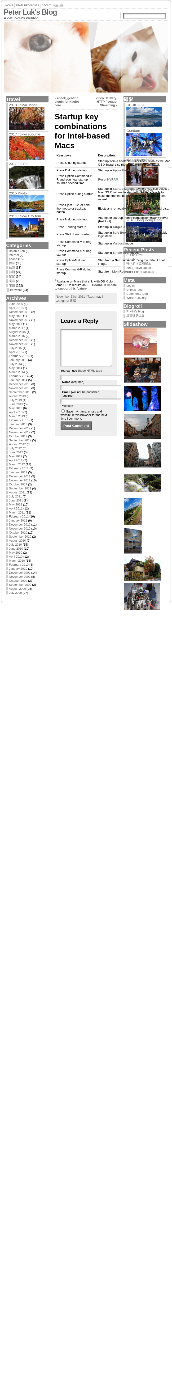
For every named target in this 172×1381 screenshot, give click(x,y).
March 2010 (17, 560)
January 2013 (18, 424)
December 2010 (20, 524)
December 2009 (20, 572)
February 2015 (19, 356)
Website (67, 413)
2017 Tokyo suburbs (25, 134)
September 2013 (20, 392)
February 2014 (19, 376)
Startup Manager (125, 188)
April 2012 (16, 460)
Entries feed (134, 289)
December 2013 (20, 384)
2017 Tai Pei (18, 164)
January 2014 (18, 380)
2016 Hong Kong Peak (144, 220)
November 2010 (20, 528)
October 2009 (18, 580)
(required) (73, 389)
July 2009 (15, 592)
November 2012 (20, 432)
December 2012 (20, 428)
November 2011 (20, 480)
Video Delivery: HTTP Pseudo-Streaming (106, 101)
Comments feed (137, 293)
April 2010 (16, 556)
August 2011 (17, 492)
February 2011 (19, 516)
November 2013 (20, 388)
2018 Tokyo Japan (23, 105)
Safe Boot (120, 232)
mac (98, 296)
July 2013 (15, 400)
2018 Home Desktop (140, 272)
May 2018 (15, 316)
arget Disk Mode (125, 227)
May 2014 (15, 368)
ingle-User (121, 252)
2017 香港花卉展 (139, 190)
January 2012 (18, 472)
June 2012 (16, 452)
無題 (12, 272)
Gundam (133, 131)
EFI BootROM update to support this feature (86, 286)
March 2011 (17, 512)
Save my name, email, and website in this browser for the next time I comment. (84, 422)
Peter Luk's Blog (30, 12)
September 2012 (20, 440)
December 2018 (20, 312)
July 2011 (15, 496)
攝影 (12, 263)
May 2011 (15, 504)
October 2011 (18, 484)
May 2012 (15, 456)
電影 (12, 281)
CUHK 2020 (135, 105)
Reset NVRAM (108, 179)
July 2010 (15, 544)
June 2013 (16, 404)
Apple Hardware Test (127, 170)
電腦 (12, 285)
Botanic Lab (17, 251)
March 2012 (17, 464)
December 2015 (20, 340)
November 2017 (20, 320)
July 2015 (15, 348)
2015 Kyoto (18, 193)
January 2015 (18, 360)
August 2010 (17, 540)
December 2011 (20, 476)
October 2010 (18, 532)
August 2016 (17, 332)
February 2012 (19, 468)
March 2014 (17, 372)
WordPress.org (136, 297)
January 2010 (18, 568)
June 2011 (16, 500)
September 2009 (20, 584)
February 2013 (19, 420)
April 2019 (16, 308)
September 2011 (20, 488)
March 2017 (17, 328)
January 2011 (18, 520)
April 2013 (16, 412)
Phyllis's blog (135, 311)
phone (13, 259)
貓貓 (12, 276)
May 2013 (15, 408)
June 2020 (16, 304)
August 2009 (17, 588)
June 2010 (16, 548)
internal (14, 255)
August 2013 (17, 396)
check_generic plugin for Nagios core (67, 101)
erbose (118, 243)
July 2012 (15, 448)
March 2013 (17, 416)
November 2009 (20, 576)
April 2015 (16, 352)
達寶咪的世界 (135, 315)
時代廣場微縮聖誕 (140, 160)
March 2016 (17, 336)
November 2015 (20, 344)
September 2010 (20, 536)
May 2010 (15, 552)
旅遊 (12, 267)
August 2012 (17, 444)
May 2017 (15, 324)
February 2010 (19, 564)
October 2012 (18, 436)
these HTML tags (90, 377)
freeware (16, 290)
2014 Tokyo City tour (25, 216)
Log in (130, 285)
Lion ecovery (122, 271)
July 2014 (15, 364)
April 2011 (16, 508)
